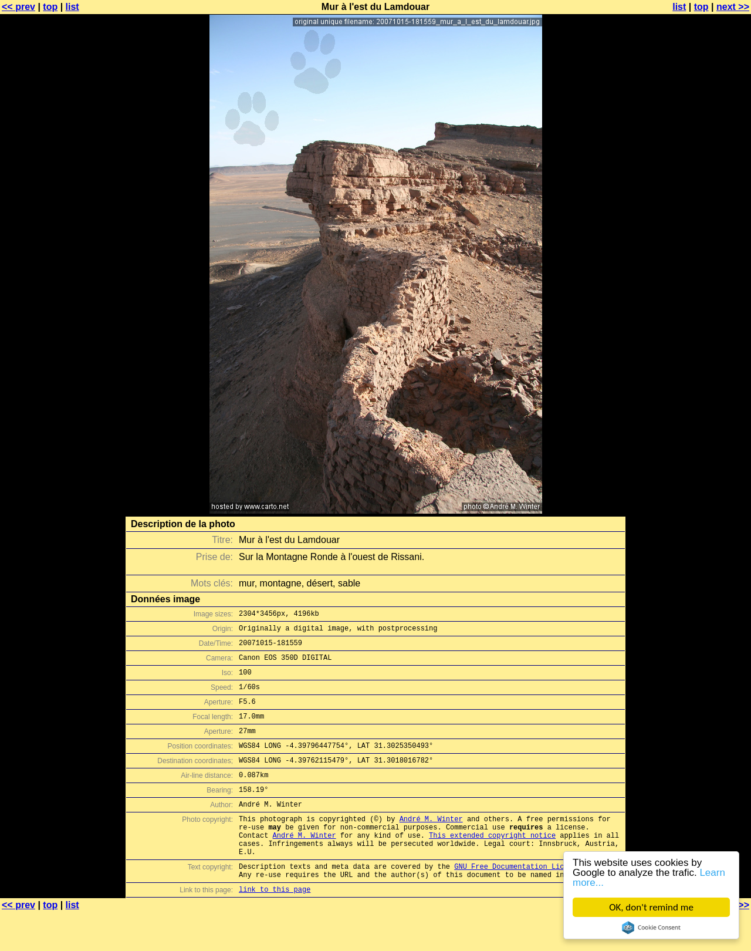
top (50, 7)
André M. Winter (431, 845)
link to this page (274, 928)
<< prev (18, 7)
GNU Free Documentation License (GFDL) (532, 901)
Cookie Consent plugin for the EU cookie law (651, 927)
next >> (732, 7)
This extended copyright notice (492, 865)
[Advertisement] (703, 290)
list (72, 7)
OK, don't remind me (651, 907)
